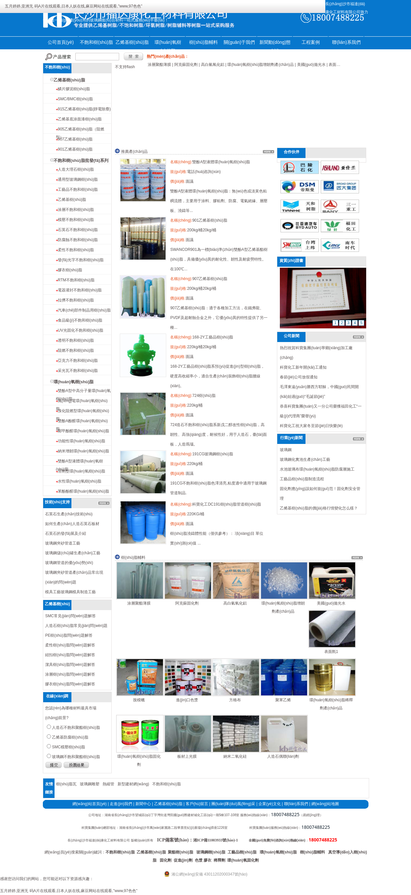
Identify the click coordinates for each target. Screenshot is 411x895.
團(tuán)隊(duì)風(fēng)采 (233, 804)
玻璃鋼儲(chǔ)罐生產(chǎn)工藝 (72, 553)
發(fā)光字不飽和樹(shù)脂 (81, 260)
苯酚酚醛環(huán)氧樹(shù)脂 (83, 491)
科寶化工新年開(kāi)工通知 (303, 367)
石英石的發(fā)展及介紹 (65, 533)
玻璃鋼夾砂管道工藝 (62, 543)
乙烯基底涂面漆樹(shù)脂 (80, 119)
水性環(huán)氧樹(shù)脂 (79, 481)
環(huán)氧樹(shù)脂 (73, 381)
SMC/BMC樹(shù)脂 (75, 99)
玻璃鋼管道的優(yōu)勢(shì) (69, 562)
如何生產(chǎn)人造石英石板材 (72, 523)
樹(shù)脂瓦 (66, 784)
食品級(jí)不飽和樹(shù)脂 (80, 320)
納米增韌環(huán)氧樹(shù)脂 (83, 451)
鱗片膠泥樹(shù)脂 (74, 89)
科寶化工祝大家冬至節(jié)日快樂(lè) (311, 425)
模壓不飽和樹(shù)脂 (76, 219)
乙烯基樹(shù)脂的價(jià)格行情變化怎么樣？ (318, 508)
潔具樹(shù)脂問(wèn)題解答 (70, 664)
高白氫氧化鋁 (235, 603)
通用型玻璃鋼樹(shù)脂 (78, 179)
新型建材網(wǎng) (133, 784)
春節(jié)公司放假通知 (299, 377)
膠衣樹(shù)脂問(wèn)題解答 (70, 684)
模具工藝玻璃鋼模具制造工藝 (70, 592)
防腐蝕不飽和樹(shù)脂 (78, 240)
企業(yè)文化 (269, 804)
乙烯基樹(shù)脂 (132, 42)
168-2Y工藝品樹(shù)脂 (212, 337)
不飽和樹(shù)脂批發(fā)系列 (81, 160)
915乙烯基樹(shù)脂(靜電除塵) (84, 109)
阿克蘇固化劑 (187, 603)
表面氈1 (331, 651)
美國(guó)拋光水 (331, 603)
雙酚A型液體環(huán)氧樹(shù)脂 (221, 162)
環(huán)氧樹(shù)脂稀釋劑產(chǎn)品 (331, 704)
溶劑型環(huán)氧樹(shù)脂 (81, 471)
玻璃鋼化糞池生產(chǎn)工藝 (305, 459)
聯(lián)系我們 (346, 42)
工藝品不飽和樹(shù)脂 (78, 189)
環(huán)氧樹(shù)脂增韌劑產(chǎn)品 (283, 607)
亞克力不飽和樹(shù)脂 (78, 360)
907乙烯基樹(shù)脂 (75, 139)
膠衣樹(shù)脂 (70, 270)
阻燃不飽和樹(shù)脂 (76, 350)
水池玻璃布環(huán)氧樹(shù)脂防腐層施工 (317, 469)
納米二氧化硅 (235, 756)
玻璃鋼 (286, 450)
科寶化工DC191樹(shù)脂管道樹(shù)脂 (226, 504)
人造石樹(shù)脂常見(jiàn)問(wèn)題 (76, 625)
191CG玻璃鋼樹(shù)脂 (212, 454)
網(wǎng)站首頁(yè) (89, 804)
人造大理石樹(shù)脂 (76, 169)
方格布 (235, 700)
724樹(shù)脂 (203, 395)
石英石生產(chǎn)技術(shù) (69, 514)
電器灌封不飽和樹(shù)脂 (80, 290)
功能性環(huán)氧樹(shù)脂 (81, 441)
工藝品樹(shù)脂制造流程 (302, 479)
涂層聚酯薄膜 (139, 603)
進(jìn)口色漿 (187, 700)
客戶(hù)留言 (197, 804)
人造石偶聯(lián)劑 (283, 756)
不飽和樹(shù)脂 (96, 42)
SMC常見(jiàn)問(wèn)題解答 (70, 616)
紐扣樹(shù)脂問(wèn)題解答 (70, 655)
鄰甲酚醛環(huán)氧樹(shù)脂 (83, 431)
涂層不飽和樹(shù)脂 (76, 209)
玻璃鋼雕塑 (89, 784)
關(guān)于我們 (239, 42)
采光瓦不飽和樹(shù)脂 (78, 370)
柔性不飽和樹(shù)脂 (76, 250)
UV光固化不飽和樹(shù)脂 (80, 330)
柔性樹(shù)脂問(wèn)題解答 (70, 645)
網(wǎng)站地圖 (325, 804)
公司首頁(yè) (61, 42)
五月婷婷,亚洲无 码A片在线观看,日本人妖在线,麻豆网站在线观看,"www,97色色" (73, 6)
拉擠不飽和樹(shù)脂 (76, 300)
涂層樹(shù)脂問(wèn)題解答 (70, 674)
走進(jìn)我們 (121, 804)
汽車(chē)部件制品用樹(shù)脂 (84, 310)
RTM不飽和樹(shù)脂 (76, 280)
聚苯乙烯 (283, 700)
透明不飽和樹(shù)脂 (76, 340)
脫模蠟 (139, 700)
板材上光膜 (187, 756)
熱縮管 (108, 784)
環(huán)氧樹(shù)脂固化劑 (139, 760)
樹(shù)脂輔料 (203, 42)
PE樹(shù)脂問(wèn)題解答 (68, 635)
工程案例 (311, 42)
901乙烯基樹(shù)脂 (75, 149)
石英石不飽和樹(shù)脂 (78, 229)
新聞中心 (143, 804)
